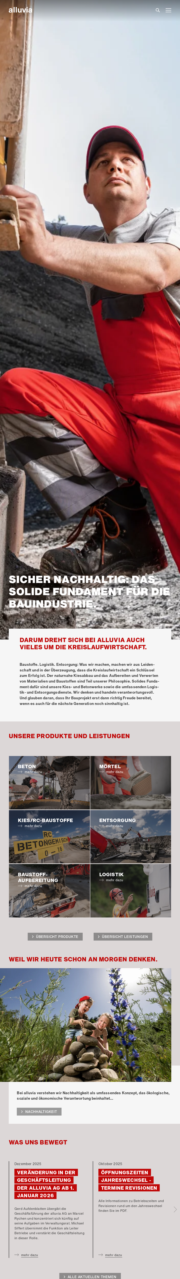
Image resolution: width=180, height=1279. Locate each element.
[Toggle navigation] (168, 10)
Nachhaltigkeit (41, 1111)
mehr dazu (29, 1254)
